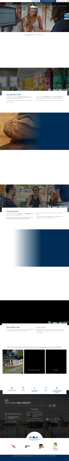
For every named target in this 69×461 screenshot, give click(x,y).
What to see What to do (51, 6)
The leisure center (22, 6)
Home (5, 6)
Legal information (37, 455)
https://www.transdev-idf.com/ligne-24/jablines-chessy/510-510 (17, 218)
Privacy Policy (45, 455)
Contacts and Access (62, 6)
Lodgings (43, 6)
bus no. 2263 (19, 213)
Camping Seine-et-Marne (29, 34)
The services (12, 6)
